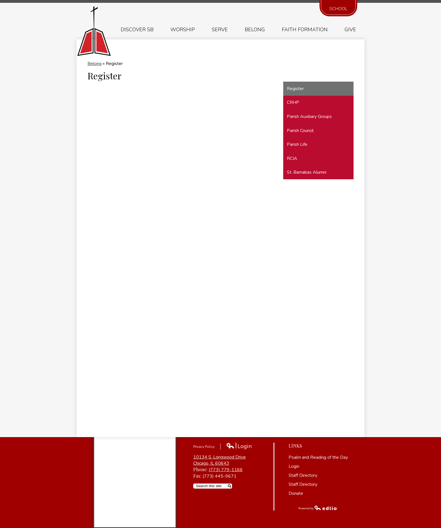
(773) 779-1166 (226, 470)
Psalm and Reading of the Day (318, 457)
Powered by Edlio (318, 508)
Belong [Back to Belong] (94, 64)
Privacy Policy (204, 446)
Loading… (177, 255)
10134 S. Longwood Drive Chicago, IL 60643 (219, 460)
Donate (296, 493)
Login (239, 446)
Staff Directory (303, 475)
